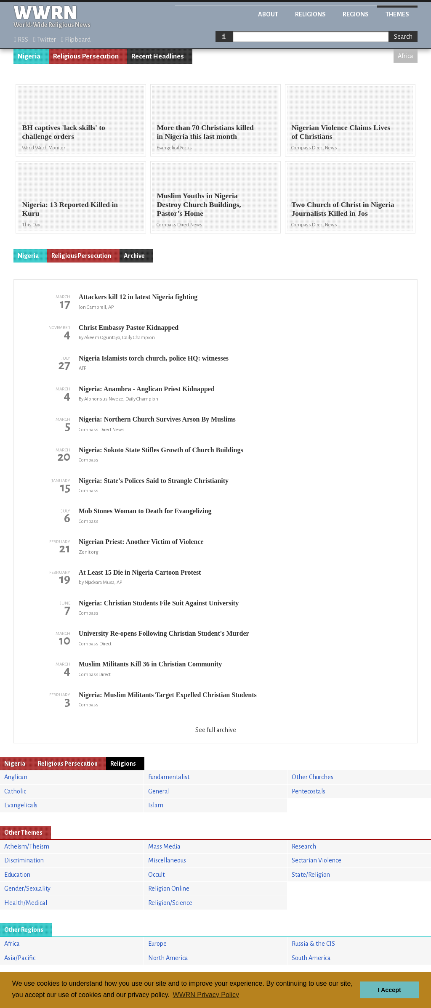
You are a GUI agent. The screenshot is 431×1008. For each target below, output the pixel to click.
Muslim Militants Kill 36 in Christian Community (150, 664)
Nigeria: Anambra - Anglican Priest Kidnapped (147, 389)
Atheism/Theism (26, 846)
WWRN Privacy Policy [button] (206, 994)
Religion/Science (170, 902)
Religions (310, 14)
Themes (397, 14)
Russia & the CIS (313, 943)
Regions (356, 14)
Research (304, 846)
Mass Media (164, 846)
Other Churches (312, 777)
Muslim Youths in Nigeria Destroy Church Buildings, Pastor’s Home (199, 204)
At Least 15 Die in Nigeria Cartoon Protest (140, 572)
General (159, 791)
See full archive (215, 730)
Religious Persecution (86, 56)
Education (17, 874)
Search (403, 36)
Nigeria (29, 56)
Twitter (44, 39)
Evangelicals (20, 805)
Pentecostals (308, 791)
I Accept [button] (389, 990)
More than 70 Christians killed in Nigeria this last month (205, 132)
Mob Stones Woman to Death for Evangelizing (145, 511)
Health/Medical (25, 902)
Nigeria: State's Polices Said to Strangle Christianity (154, 480)
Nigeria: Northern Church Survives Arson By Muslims (157, 419)
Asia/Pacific (19, 958)
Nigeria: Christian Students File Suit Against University (159, 603)
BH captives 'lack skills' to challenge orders (63, 132)
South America (311, 958)
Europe (157, 943)
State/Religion (311, 874)
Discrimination (24, 860)
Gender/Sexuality (27, 888)
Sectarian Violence (316, 860)
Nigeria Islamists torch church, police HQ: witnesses (154, 358)
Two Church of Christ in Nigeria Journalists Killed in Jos (342, 209)
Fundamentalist (168, 777)
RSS (21, 39)
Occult (156, 874)
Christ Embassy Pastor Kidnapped (129, 327)
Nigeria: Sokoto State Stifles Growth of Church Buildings (161, 450)
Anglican (15, 777)
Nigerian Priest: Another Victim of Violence (141, 541)
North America (168, 958)
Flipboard (75, 39)
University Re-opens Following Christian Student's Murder (164, 633)
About (268, 14)
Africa (405, 56)
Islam (155, 805)
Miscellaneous (167, 860)
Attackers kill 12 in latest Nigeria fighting (138, 296)
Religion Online (168, 888)
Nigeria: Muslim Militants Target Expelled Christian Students (168, 694)
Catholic (15, 791)
